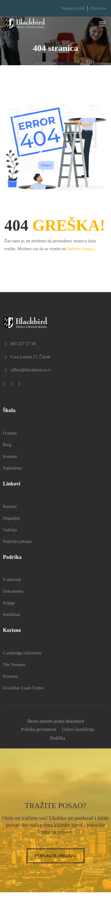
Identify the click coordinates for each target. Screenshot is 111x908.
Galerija (10, 529)
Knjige (9, 602)
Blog (7, 444)
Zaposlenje (12, 468)
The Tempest (14, 664)
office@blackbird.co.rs (27, 370)
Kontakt (10, 456)
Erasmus (10, 676)
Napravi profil (73, 8)
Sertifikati (11, 614)
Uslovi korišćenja (78, 729)
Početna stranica (81, 248)
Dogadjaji (11, 518)
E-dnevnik (12, 579)
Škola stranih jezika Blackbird (55, 721)
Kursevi (10, 506)
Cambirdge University (22, 653)
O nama (10, 433)
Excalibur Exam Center (23, 688)
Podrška (57, 738)
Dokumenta (13, 591)
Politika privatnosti (38, 729)
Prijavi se (98, 8)
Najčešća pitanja (17, 541)
